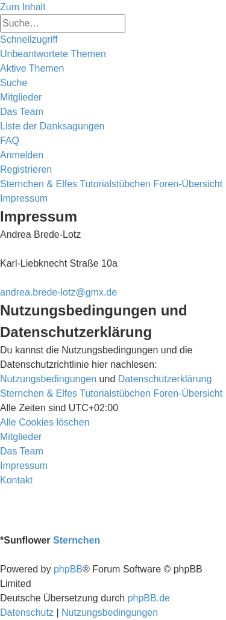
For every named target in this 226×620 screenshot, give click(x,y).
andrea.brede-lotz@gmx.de (58, 292)
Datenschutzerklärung (165, 379)
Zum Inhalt (23, 7)
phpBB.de (149, 598)
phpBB (68, 569)
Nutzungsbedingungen (48, 379)
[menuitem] (53, 54)
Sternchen (76, 540)
